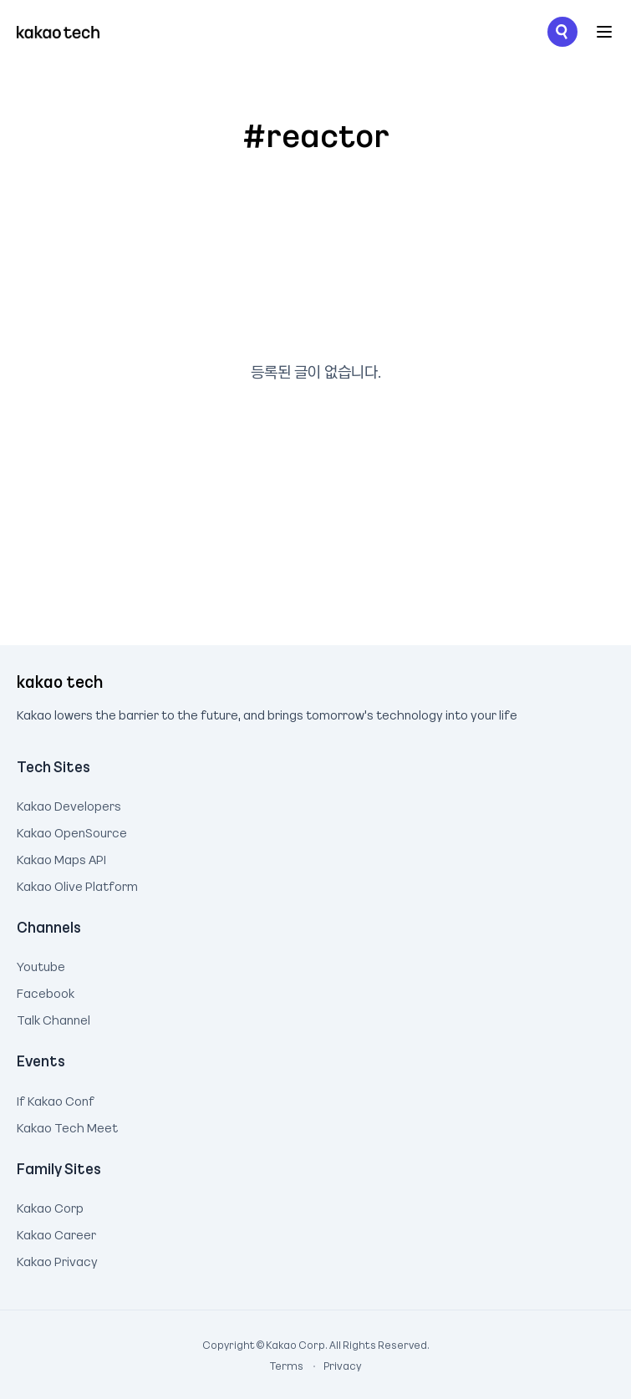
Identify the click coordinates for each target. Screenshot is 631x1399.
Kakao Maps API (61, 857)
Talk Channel (53, 1018)
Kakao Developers (69, 804)
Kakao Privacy (57, 1259)
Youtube (41, 964)
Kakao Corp (50, 1206)
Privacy (333, 1365)
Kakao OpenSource (72, 831)
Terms (287, 1365)
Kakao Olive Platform (77, 884)
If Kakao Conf (55, 1099)
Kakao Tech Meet (67, 1126)
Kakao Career (56, 1233)
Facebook (45, 991)
